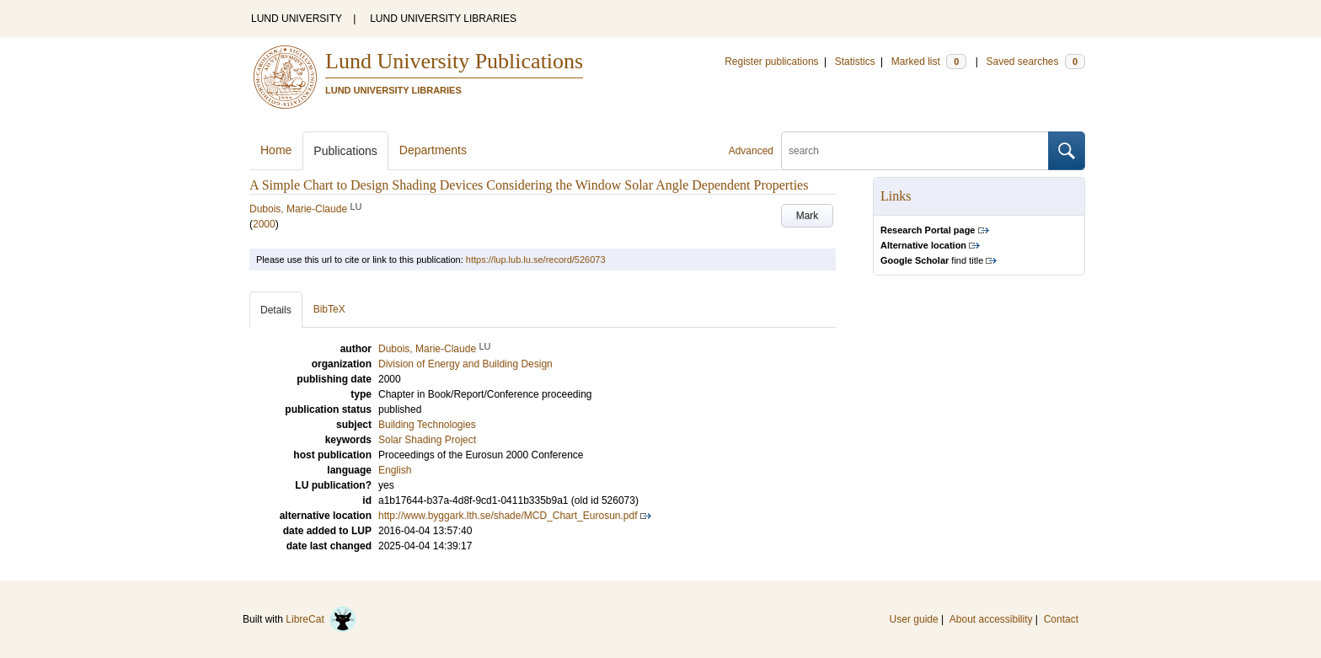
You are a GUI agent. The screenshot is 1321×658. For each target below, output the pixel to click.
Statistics (855, 61)
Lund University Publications (454, 61)
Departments (433, 150)
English (394, 470)
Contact (1061, 619)
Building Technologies (427, 425)
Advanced (751, 151)
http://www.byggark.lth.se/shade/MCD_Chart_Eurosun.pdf (508, 516)
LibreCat (321, 619)
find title (931, 260)
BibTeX (329, 309)
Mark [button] (807, 216)
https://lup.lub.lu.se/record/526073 (536, 259)
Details (275, 310)
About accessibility (991, 619)
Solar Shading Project (427, 440)
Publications (345, 151)
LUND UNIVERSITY (296, 18)
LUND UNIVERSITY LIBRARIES (443, 18)
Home (275, 150)
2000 (264, 224)
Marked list (928, 61)
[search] (915, 150)
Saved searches (1035, 61)
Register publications (771, 61)
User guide (914, 619)
